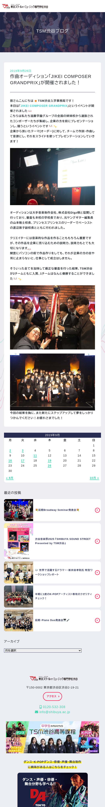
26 (49, 465)
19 (49, 460)
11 (35, 455)
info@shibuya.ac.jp (52, 712)
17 (23, 460)
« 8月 (9, 478)
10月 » (94, 478)
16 (10, 460)
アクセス (53, 696)
